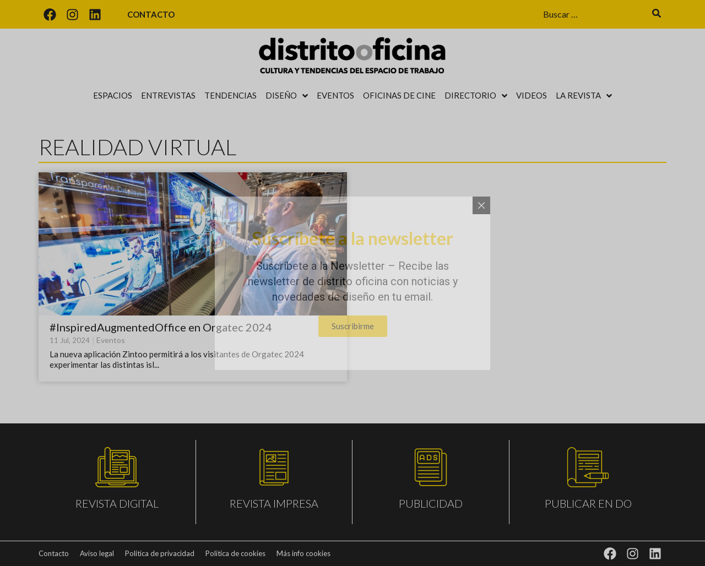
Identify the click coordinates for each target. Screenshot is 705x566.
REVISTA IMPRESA (274, 503)
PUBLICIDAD (431, 503)
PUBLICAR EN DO (588, 503)
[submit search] (656, 14)
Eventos (110, 340)
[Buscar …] (592, 14)
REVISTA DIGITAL (117, 503)
